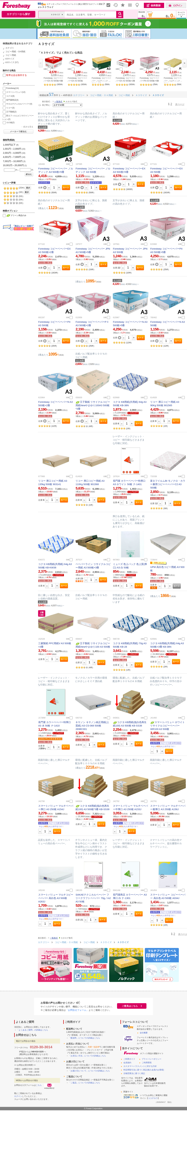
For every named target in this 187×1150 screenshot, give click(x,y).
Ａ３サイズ (106, 942)
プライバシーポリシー (151, 1059)
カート (66, 187)
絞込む (29, 174)
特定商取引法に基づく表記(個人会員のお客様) (143, 1070)
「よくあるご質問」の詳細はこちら (32, 1030)
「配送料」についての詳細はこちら (84, 1038)
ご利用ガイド (129, 1059)
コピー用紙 (10, 55)
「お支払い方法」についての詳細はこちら (87, 1056)
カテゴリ (9, 48)
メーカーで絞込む (18, 131)
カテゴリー (43, 942)
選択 (28, 188)
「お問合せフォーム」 (77, 1010)
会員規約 (127, 1062)
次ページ (179, 104)
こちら (39, 1085)
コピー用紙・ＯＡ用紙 (66, 942)
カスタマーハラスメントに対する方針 (140, 1066)
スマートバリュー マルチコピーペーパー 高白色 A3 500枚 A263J (55, 898)
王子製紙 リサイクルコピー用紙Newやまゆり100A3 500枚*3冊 (93, 405)
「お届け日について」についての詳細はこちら (89, 1071)
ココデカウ (153, 1098)
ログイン (18, 1096)
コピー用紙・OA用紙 (15, 51)
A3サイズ (9, 58)
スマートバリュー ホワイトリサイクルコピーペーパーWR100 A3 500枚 (167, 725)
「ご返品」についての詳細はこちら (84, 1083)
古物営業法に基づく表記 (134, 1073)
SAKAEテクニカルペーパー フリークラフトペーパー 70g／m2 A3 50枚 (93, 898)
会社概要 (144, 1033)
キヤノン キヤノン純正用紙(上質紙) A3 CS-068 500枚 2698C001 (92, 725)
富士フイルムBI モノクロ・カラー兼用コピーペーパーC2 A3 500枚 (167, 484)
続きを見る (28, 127)
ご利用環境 (147, 1062)
